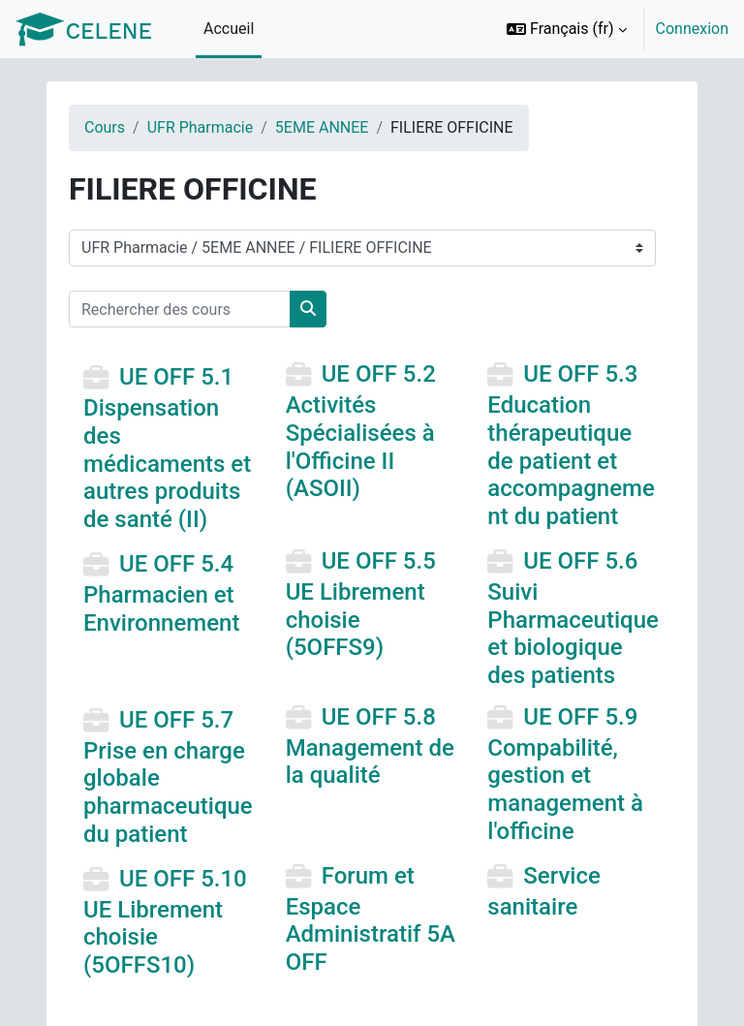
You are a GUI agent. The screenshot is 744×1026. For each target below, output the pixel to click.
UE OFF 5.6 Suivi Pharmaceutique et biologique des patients (573, 618)
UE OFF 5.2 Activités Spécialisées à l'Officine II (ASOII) (361, 432)
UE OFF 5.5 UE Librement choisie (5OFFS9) (361, 604)
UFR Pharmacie (200, 127)
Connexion (692, 28)
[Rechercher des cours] (180, 309)
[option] (611, 29)
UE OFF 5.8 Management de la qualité (370, 746)
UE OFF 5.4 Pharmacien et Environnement (161, 593)
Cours (104, 127)
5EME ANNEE (322, 127)
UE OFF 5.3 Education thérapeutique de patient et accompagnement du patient (571, 446)
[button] (566, 29)
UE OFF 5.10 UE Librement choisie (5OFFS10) (165, 922)
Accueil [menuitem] (228, 28)
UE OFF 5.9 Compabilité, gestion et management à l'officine (565, 774)
